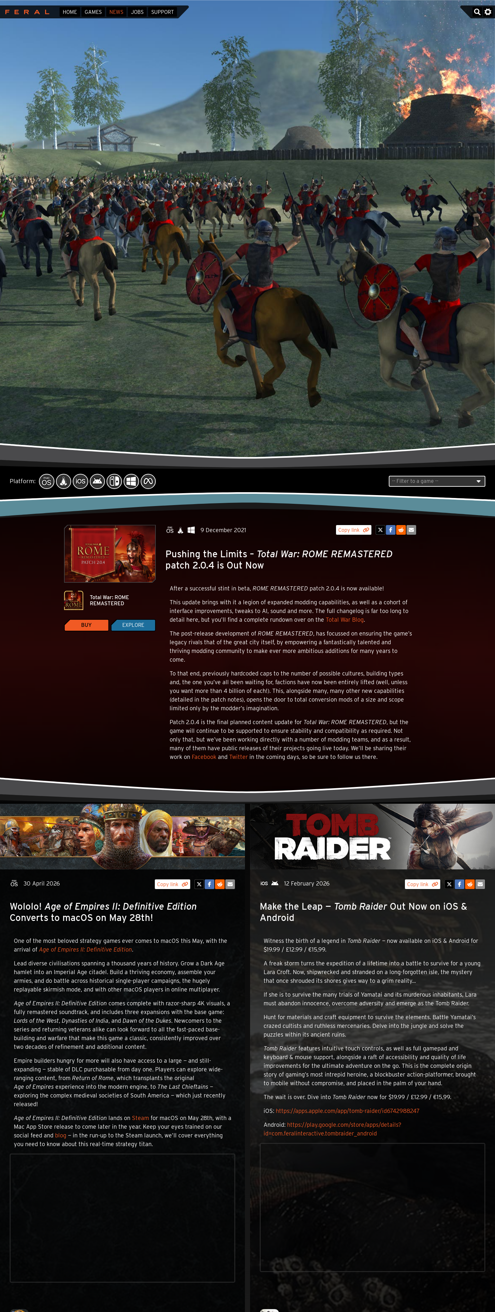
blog (60, 1135)
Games (93, 12)
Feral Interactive (25, 12)
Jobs (137, 12)
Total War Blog (345, 619)
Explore (133, 625)
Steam (140, 1118)
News (116, 12)
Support (162, 12)
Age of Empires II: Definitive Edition (85, 949)
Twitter (238, 756)
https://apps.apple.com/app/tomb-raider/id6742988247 (348, 1110)
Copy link (353, 530)
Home (70, 12)
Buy (86, 625)
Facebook (204, 756)
